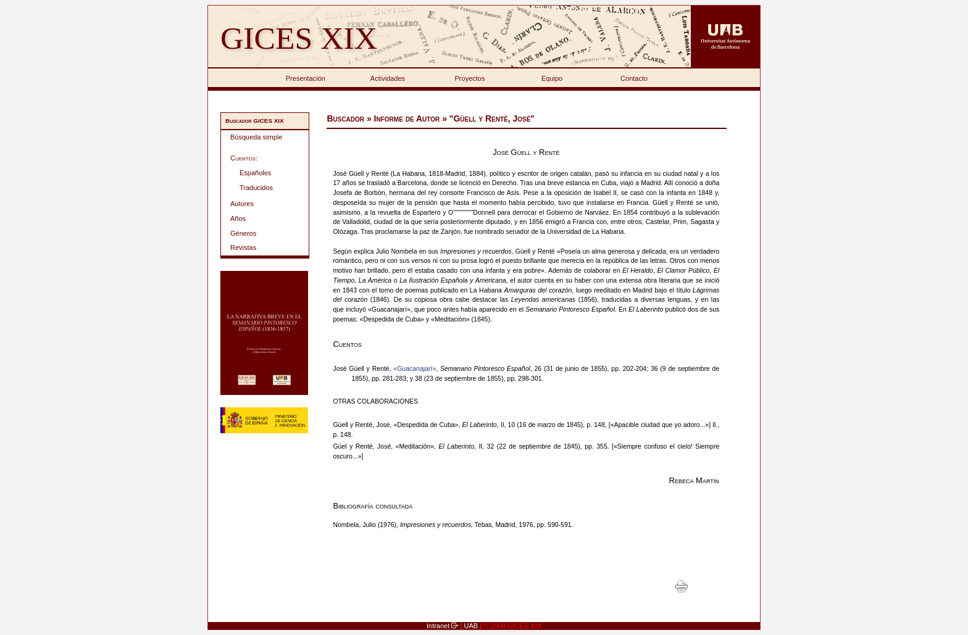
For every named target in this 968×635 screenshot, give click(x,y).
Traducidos (256, 187)
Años (238, 218)
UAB (472, 625)
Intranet (439, 625)
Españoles (255, 172)
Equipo (551, 78)
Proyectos (470, 78)
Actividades (387, 78)
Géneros (243, 233)
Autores (242, 203)
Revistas (243, 247)
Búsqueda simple (256, 137)
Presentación (305, 78)
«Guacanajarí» (414, 368)
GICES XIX (298, 38)
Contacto (634, 78)
